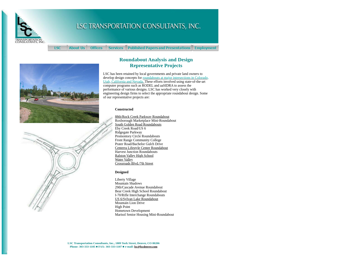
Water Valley (124, 159)
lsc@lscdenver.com (145, 246)
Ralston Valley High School (134, 155)
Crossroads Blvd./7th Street (134, 163)
